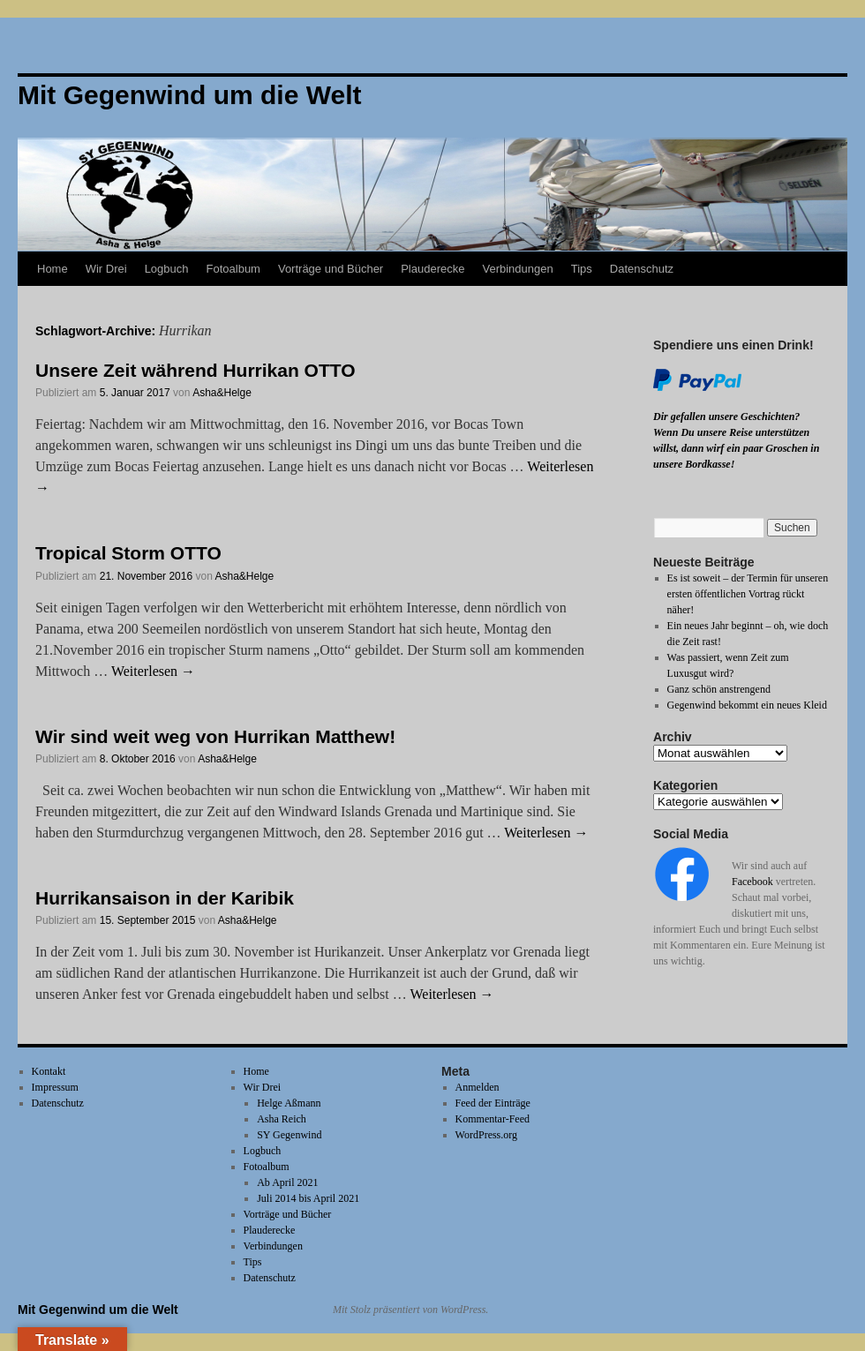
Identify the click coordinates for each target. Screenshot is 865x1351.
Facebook (752, 881)
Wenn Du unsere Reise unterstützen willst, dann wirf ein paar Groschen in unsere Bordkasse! (736, 448)
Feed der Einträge (492, 1103)
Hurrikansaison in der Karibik (164, 898)
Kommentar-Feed (492, 1119)
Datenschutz (641, 268)
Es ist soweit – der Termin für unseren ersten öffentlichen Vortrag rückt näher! (748, 594)
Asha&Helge (222, 393)
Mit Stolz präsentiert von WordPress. (410, 1309)
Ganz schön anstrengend (719, 689)
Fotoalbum (233, 268)
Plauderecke (432, 268)
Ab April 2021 (287, 1182)
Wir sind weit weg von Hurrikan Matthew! (215, 736)
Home (52, 268)
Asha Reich (281, 1119)
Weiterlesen (153, 671)
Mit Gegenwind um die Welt (98, 1309)
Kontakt (49, 1071)
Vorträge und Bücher (330, 268)
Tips (581, 268)
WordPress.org (486, 1135)
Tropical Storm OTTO (128, 553)
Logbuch (167, 268)
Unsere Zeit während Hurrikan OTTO (195, 370)
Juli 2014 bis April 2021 (308, 1198)
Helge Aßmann (288, 1103)
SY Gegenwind (289, 1135)
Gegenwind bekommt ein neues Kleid (747, 705)
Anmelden (477, 1087)
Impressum (55, 1087)
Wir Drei (106, 268)
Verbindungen (517, 268)
